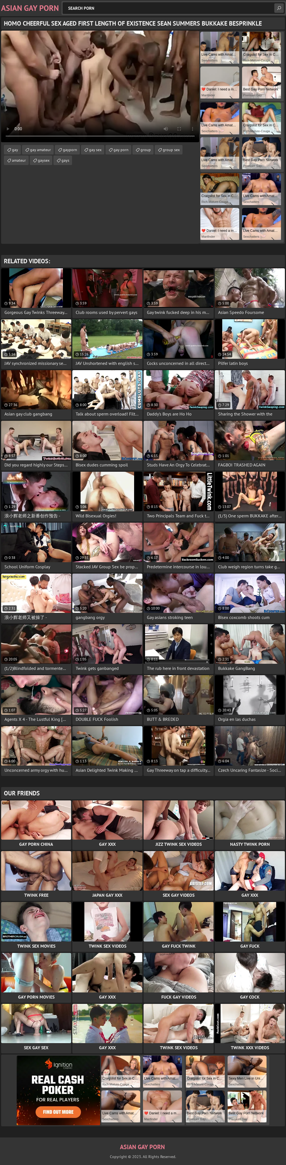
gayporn (70, 149)
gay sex (95, 149)
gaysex (44, 160)
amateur (19, 160)
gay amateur (40, 149)
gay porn (121, 149)
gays (65, 160)
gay (15, 149)
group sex (171, 149)
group (145, 149)
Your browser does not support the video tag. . (100, 86)
